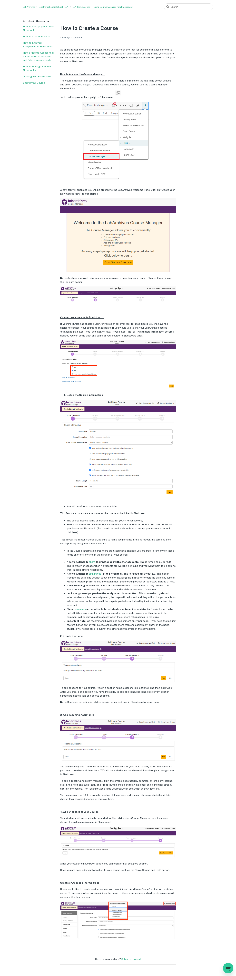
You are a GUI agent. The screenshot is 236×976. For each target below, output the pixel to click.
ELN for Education (81, 7)
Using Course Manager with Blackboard (113, 7)
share (92, 561)
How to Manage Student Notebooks (37, 68)
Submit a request (131, 959)
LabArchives (29, 7)
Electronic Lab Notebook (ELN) (54, 7)
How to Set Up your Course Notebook (38, 28)
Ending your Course (34, 82)
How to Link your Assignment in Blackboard (37, 44)
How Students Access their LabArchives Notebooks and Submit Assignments (38, 56)
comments (80, 609)
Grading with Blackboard (37, 76)
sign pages (95, 573)
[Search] (188, 7)
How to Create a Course (36, 36)
